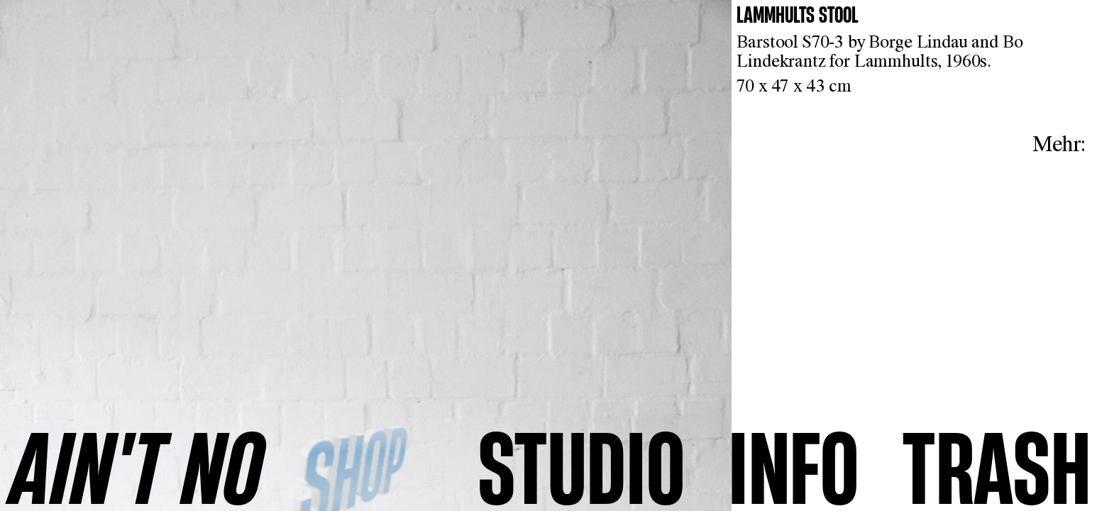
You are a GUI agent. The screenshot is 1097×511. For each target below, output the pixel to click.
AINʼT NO (137, 467)
